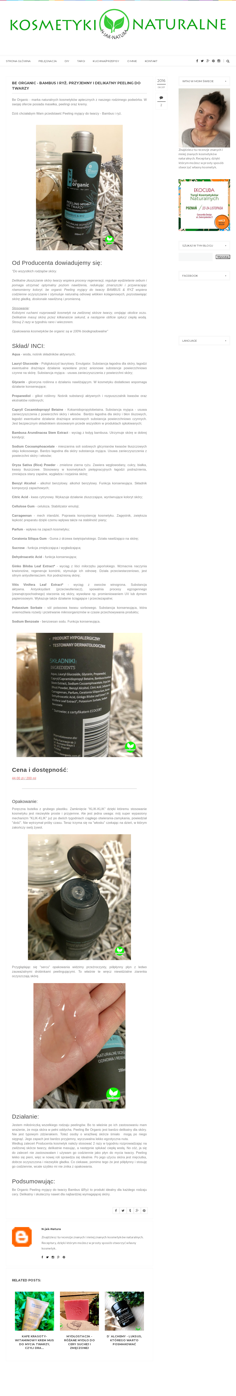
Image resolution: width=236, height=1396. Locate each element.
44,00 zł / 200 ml (24, 778)
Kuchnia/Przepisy (106, 61)
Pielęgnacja (48, 61)
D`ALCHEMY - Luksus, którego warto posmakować (124, 1340)
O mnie (132, 61)
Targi (81, 61)
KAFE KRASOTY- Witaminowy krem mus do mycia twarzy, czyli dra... (34, 1342)
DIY (67, 61)
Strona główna (18, 61)
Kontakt (151, 61)
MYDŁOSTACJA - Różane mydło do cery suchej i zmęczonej (79, 1342)
